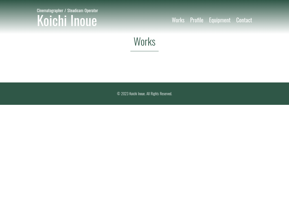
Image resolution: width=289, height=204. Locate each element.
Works (178, 20)
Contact (244, 20)
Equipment (220, 20)
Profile (196, 20)
